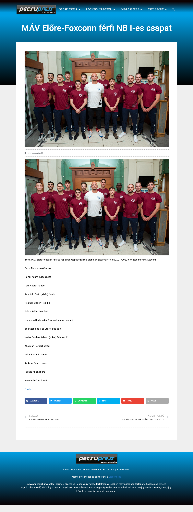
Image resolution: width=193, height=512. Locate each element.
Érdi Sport (157, 9)
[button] (173, 9)
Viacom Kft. (115, 476)
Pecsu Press (69, 9)
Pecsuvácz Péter (100, 9)
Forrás (28, 389)
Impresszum (131, 9)
